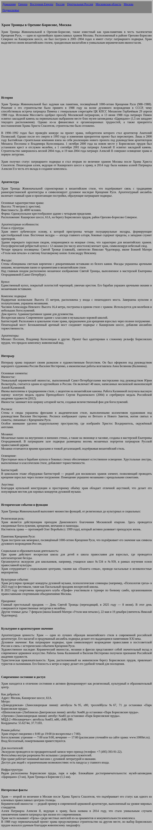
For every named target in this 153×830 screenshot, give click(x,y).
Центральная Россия (80, 4)
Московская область (108, 4)
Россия (60, 4)
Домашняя (9, 4)
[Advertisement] (76, 72)
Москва (128, 4)
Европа (22, 4)
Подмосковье (10, 10)
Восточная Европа (41, 4)
